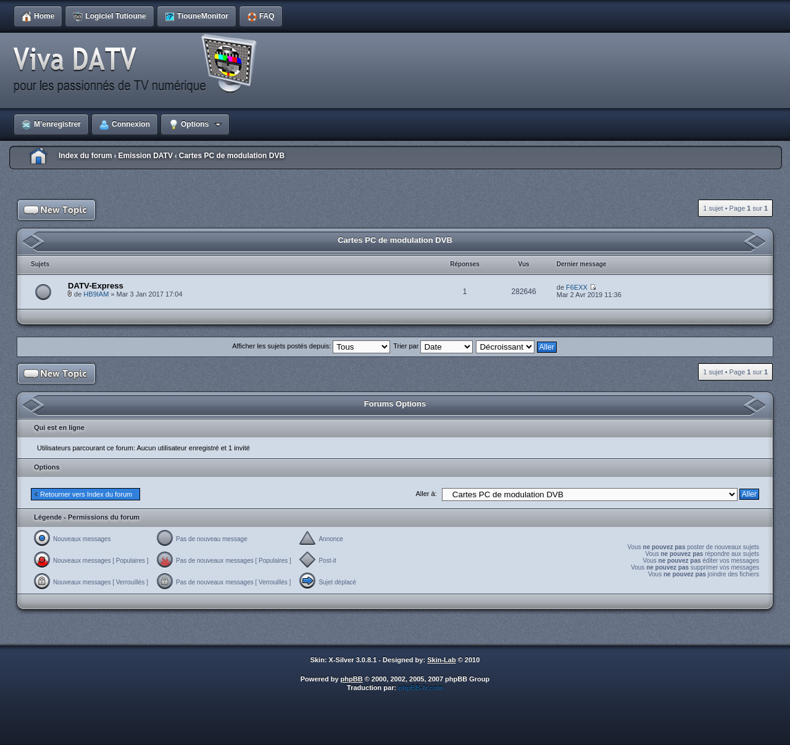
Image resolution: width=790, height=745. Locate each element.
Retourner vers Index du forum (86, 494)
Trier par (433, 346)
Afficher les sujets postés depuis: (311, 346)
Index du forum (85, 155)
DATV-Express (95, 285)
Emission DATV (145, 155)
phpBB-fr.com (420, 687)
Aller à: (425, 493)
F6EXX (577, 287)
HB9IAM (96, 294)
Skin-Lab (441, 659)
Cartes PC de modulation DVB (232, 155)
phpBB (352, 679)
